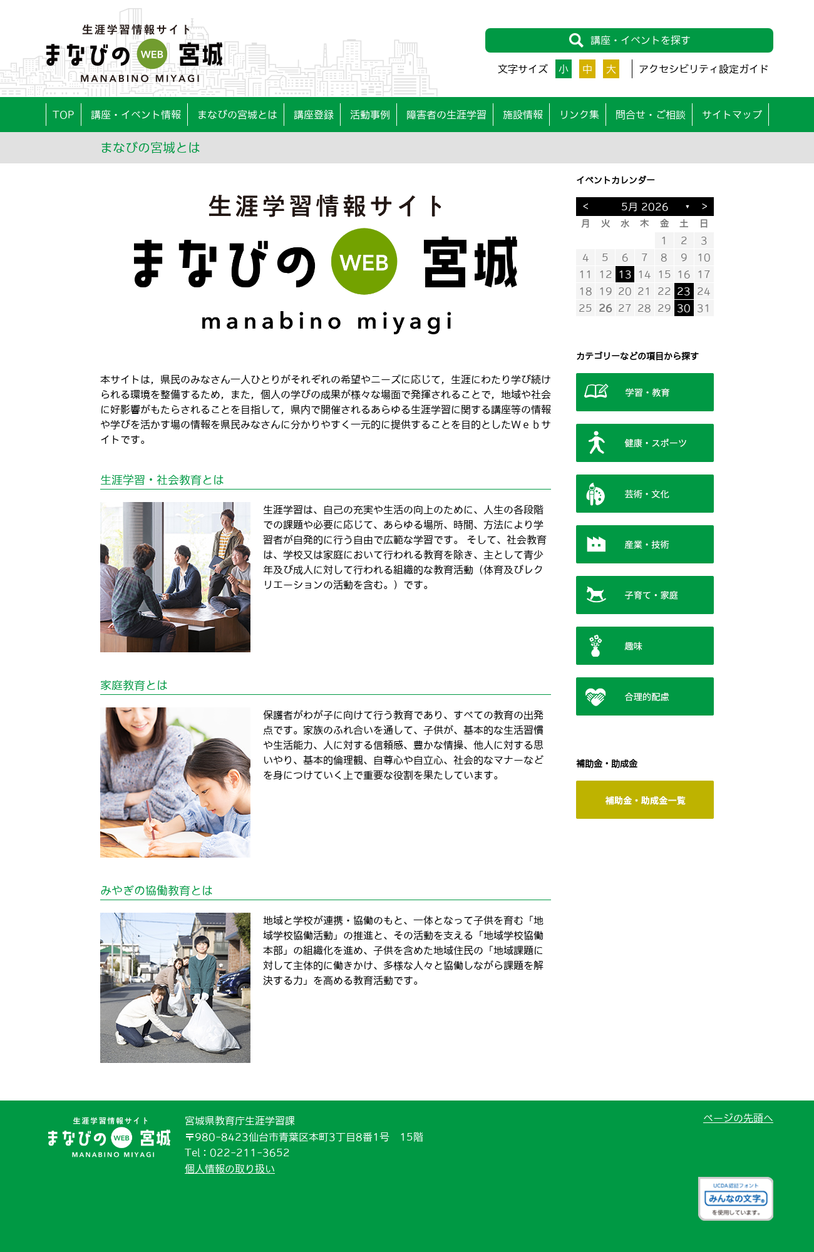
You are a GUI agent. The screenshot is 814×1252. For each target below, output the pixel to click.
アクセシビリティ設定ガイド (704, 69)
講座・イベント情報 (136, 115)
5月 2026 (645, 207)
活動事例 (370, 115)
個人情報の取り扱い (230, 1169)
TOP (64, 115)
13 (625, 274)
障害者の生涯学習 (446, 115)
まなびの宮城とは (237, 115)
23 (684, 291)
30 (684, 308)
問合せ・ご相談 (651, 115)
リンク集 (579, 115)
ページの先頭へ (738, 1118)
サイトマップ (732, 115)
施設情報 (523, 115)
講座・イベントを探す (630, 40)
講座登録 (314, 115)
